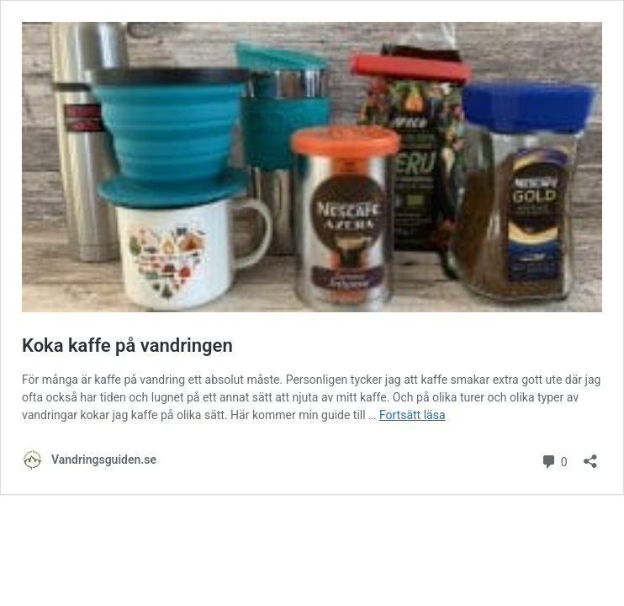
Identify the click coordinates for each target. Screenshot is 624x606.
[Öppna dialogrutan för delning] (590, 456)
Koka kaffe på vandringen (127, 345)
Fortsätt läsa (412, 415)
